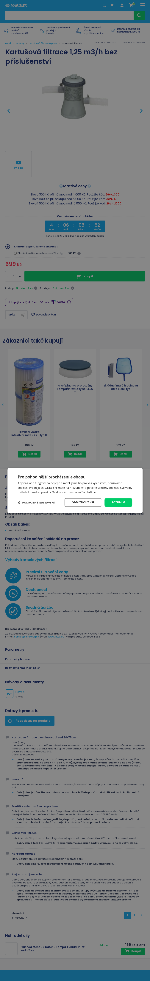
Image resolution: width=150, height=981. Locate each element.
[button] (36, 502)
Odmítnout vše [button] (83, 502)
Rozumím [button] (118, 502)
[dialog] (75, 490)
